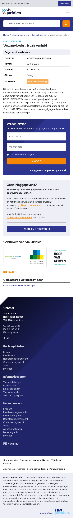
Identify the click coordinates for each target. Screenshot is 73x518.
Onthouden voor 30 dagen (22, 154)
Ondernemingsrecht (13, 362)
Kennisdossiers (12, 403)
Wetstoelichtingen (12, 382)
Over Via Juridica (10, 460)
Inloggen (64, 3)
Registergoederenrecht (15, 358)
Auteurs (37, 460)
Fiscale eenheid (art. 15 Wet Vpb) (19, 285)
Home (6, 35)
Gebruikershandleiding (37, 469)
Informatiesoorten (20, 35)
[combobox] (31, 23)
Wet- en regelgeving (13, 395)
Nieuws (45, 460)
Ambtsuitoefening (12, 428)
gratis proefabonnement (31, 205)
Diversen (7, 368)
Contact (7, 463)
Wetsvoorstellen (11, 392)
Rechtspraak (9, 385)
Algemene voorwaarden (14, 469)
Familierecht (9, 355)
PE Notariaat (11, 443)
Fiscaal (6, 352)
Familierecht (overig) (13, 415)
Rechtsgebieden (13, 346)
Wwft (6, 365)
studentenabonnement (19, 217)
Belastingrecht (10, 432)
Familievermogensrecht (15, 412)
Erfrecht (7, 408)
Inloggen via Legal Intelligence (48, 170)
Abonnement (26, 460)
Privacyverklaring (57, 469)
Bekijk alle (10, 271)
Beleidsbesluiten (39, 35)
